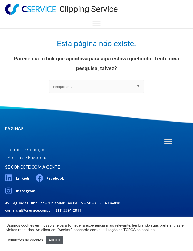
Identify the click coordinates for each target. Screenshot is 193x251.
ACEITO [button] (54, 240)
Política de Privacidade (29, 157)
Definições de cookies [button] (24, 240)
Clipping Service (89, 9)
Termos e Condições (27, 149)
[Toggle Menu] (96, 23)
